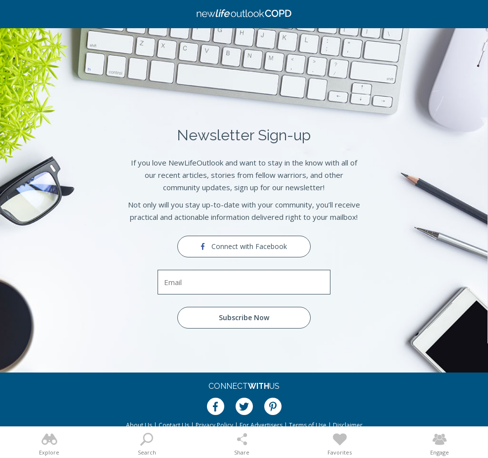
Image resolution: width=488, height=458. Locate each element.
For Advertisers (261, 425)
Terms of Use (307, 425)
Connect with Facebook (244, 246)
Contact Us (174, 425)
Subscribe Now (244, 317)
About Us (139, 425)
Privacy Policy (214, 425)
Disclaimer (348, 425)
